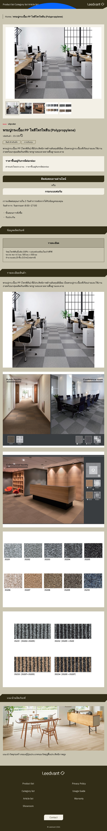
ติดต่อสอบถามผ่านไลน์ (53, 178)
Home (8, 16)
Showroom (28, 806)
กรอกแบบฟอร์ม (53, 191)
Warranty (79, 798)
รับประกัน (10, 217)
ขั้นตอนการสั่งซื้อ (14, 212)
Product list (28, 783)
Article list (28, 798)
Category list (28, 791)
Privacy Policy (79, 783)
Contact (54, 817)
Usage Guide (78, 791)
